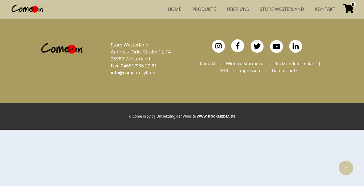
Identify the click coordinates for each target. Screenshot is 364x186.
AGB (266, 70)
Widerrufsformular (270, 63)
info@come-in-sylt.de (134, 72)
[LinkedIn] (295, 46)
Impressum (293, 70)
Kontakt (231, 63)
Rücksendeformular (229, 70)
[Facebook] (237, 45)
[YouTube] (276, 46)
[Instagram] (218, 46)
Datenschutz (258, 77)
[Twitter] (257, 46)
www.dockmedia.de (216, 117)
